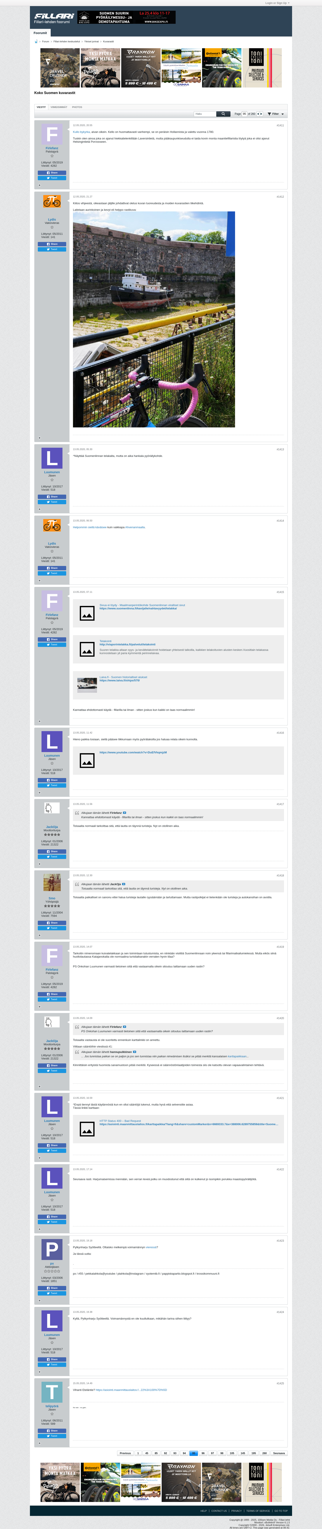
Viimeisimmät (59, 107)
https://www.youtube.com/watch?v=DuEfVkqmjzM (133, 752)
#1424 (280, 1312)
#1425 (280, 1383)
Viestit (41, 107)
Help (204, 1511)
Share (52, 173)
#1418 (280, 875)
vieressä (151, 1247)
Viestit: (45, 165)
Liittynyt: (46, 162)
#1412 (280, 196)
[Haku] (212, 114)
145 (243, 1453)
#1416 (280, 732)
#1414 (280, 520)
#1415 (280, 592)
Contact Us (219, 1511)
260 (264, 1453)
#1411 (280, 125)
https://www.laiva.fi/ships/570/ (120, 680)
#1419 (280, 946)
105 (232, 1453)
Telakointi (105, 641)
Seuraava (279, 1453)
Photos (77, 107)
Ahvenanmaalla (135, 527)
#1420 (280, 1018)
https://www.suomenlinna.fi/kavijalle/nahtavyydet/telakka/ (138, 608)
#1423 (280, 1240)
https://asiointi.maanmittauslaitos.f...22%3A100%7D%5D (131, 1390)
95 (193, 1453)
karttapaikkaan (237, 1056)
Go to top (281, 1511)
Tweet (52, 178)
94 (184, 1453)
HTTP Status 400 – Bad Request (120, 1121)
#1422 (280, 1169)
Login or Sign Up (277, 3)
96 (203, 1453)
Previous (125, 1453)
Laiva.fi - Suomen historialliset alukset (123, 677)
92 (165, 1453)
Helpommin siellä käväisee (90, 527)
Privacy (236, 1511)
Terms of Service (258, 1511)
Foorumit (40, 33)
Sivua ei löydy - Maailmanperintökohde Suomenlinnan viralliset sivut (142, 605)
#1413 (280, 449)
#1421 (280, 1098)
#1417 (280, 804)
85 (156, 1453)
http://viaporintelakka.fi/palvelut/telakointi (128, 644)
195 (253, 1453)
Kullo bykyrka (81, 132)
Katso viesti (124, 813)
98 (221, 1453)
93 (174, 1453)
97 (212, 1453)
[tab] (41, 107)
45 (146, 1453)
